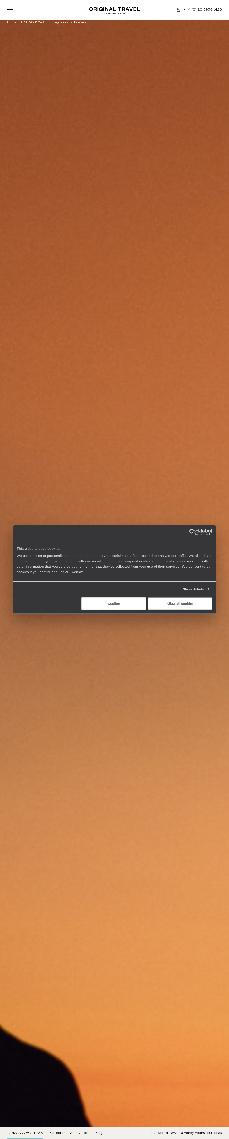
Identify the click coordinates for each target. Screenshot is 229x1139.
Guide (83, 1133)
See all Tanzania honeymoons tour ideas (186, 1133)
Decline (114, 603)
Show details (193, 589)
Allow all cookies (180, 603)
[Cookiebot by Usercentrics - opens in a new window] (192, 532)
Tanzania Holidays (25, 1133)
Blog (98, 1133)
